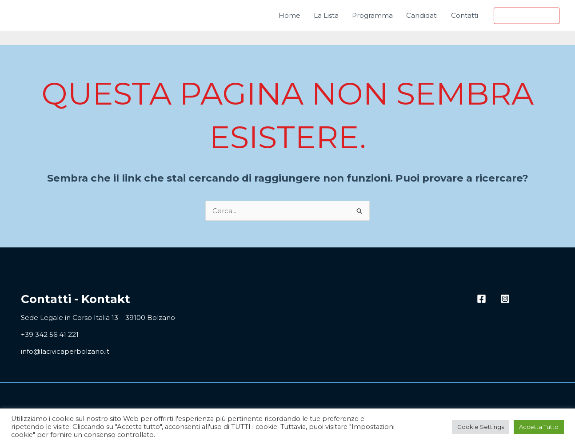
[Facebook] (481, 298)
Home (289, 15)
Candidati (422, 15)
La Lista (326, 15)
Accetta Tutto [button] (539, 426)
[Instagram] (505, 298)
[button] (526, 16)
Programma (372, 15)
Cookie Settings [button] (480, 426)
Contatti (464, 15)
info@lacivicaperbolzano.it (65, 351)
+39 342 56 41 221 (50, 334)
